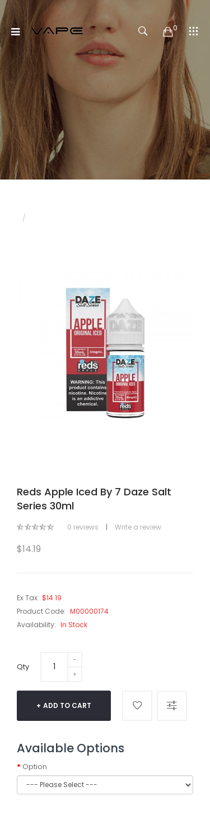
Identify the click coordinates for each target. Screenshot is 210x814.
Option (34, 767)
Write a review (138, 527)
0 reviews (83, 527)
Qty (23, 666)
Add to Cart (67, 705)
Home (27, 208)
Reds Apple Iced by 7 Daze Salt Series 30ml (105, 218)
